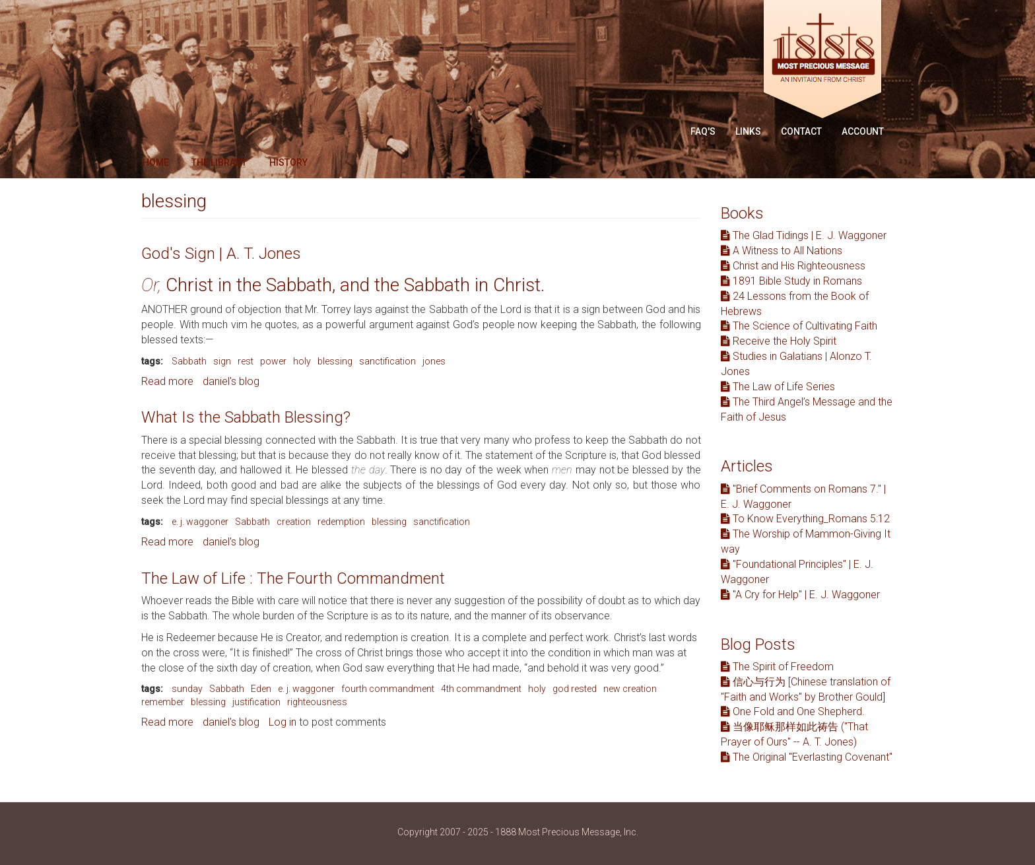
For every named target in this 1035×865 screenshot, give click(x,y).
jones (434, 361)
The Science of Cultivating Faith (799, 326)
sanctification (387, 361)
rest (245, 361)
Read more (167, 381)
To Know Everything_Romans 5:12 (805, 518)
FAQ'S (703, 131)
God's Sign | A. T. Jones (221, 253)
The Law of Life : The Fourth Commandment (293, 578)
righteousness (317, 702)
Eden (261, 688)
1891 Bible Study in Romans (791, 281)
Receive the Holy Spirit (778, 341)
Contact (801, 131)
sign (222, 361)
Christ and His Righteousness (793, 266)
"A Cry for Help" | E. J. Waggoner (800, 594)
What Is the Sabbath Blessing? (246, 417)
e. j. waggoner (200, 521)
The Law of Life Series (778, 386)
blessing (334, 361)
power (273, 361)
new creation (630, 688)
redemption (341, 521)
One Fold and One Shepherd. (793, 711)
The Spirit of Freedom (777, 666)
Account (863, 131)
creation (294, 521)
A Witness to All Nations (781, 250)
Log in (282, 722)
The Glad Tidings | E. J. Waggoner (803, 235)
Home (156, 162)
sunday (187, 688)
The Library (219, 162)
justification (256, 702)
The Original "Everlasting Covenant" (806, 757)
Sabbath (189, 361)
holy (302, 361)
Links (748, 131)
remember (162, 702)
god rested (574, 688)
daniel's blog (231, 381)
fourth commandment (387, 688)
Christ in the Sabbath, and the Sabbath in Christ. (345, 285)
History (288, 162)
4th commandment (481, 688)
